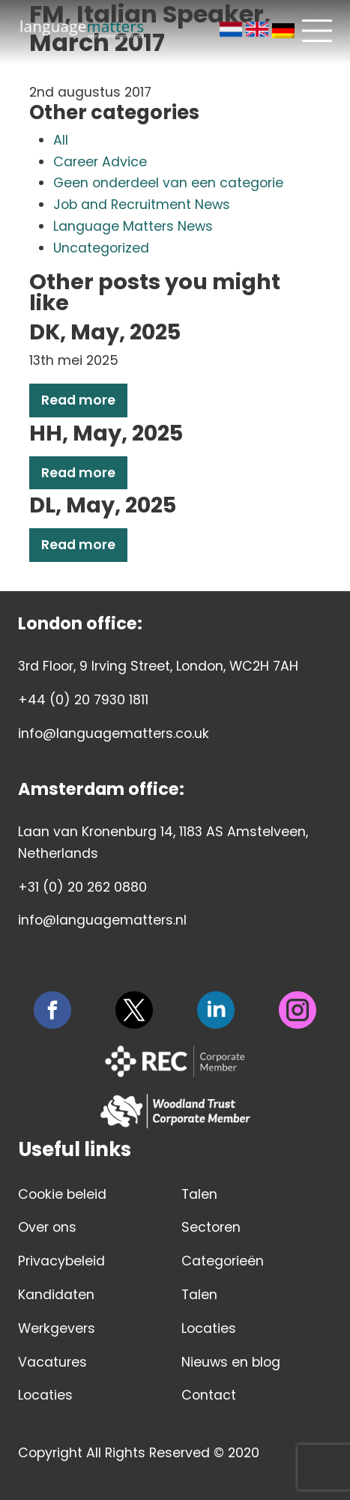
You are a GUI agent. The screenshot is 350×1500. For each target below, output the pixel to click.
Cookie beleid (62, 1194)
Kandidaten (56, 1295)
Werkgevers (56, 1328)
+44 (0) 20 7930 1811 (83, 700)
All (60, 140)
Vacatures (52, 1362)
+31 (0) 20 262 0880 (82, 887)
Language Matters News (133, 226)
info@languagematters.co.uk (113, 734)
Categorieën (222, 1261)
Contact (208, 1395)
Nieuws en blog (230, 1362)
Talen (199, 1194)
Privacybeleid (61, 1261)
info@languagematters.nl (102, 920)
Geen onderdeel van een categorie (168, 183)
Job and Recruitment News (141, 205)
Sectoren (211, 1227)
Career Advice (100, 162)
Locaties (45, 1395)
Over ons (47, 1227)
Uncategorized (101, 248)
